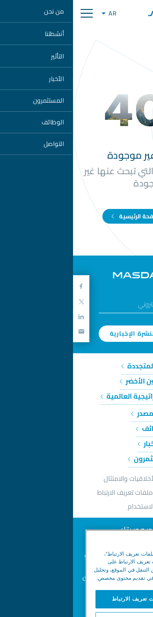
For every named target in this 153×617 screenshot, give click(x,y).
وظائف (76, 428)
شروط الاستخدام (77, 506)
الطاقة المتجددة (76, 365)
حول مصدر (76, 413)
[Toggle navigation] (13, 13)
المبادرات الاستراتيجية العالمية (76, 396)
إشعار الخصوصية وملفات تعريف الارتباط (76, 492)
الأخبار (76, 443)
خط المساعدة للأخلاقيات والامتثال (77, 478)
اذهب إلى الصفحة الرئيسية (76, 216)
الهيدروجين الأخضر (77, 381)
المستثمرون (76, 458)
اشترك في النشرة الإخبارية (76, 333)
